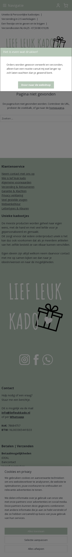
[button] (36, 85)
